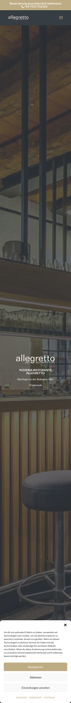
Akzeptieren (35, 667)
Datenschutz (35, 697)
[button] (65, 625)
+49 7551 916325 (36, 6)
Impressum (21, 697)
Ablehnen (35, 677)
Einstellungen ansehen (36, 687)
